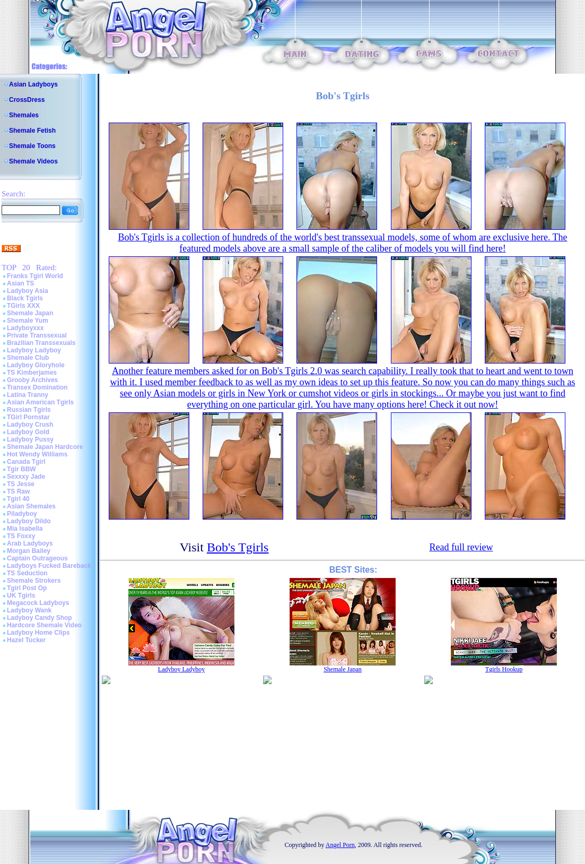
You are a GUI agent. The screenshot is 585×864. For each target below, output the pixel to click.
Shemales (24, 115)
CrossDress (27, 99)
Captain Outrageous (37, 558)
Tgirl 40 (18, 499)
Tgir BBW (21, 469)
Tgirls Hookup (503, 669)
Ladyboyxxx (25, 328)
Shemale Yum (27, 320)
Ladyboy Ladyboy (34, 350)
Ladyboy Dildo (29, 521)
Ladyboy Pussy (30, 439)
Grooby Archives (32, 380)
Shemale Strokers (33, 580)
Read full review (461, 547)
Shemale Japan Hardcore (45, 447)
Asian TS (20, 283)
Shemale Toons (32, 146)
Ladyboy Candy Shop (39, 617)
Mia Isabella (24, 528)
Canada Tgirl (26, 461)
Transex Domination (37, 387)
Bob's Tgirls (238, 547)
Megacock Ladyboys (38, 603)
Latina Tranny (27, 395)
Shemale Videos (33, 161)
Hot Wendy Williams (37, 454)
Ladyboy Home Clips (38, 632)
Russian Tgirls (29, 409)
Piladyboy (22, 513)
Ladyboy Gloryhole (36, 365)
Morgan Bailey (28, 551)
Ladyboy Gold (28, 432)
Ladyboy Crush (30, 424)
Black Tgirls (25, 298)
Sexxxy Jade (26, 476)
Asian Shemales (31, 506)
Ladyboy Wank (29, 610)
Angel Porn (340, 845)
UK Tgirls (21, 595)
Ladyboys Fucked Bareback (49, 565)
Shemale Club (28, 357)
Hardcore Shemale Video (44, 625)
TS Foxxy (21, 536)
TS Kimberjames (32, 372)
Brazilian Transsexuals (41, 343)
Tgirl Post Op (27, 588)
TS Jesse (20, 484)
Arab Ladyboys (30, 543)
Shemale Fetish (32, 130)
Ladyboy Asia (27, 291)
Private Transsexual (37, 335)
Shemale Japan (30, 313)
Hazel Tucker (26, 640)
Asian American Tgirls (40, 402)
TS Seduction (27, 573)
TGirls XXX (23, 305)
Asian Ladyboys (33, 84)
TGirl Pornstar (28, 417)
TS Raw (18, 491)
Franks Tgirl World (35, 276)
